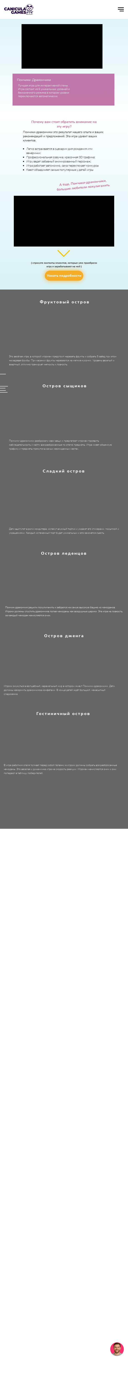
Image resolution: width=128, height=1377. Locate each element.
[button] (64, 276)
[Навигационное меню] (121, 9)
